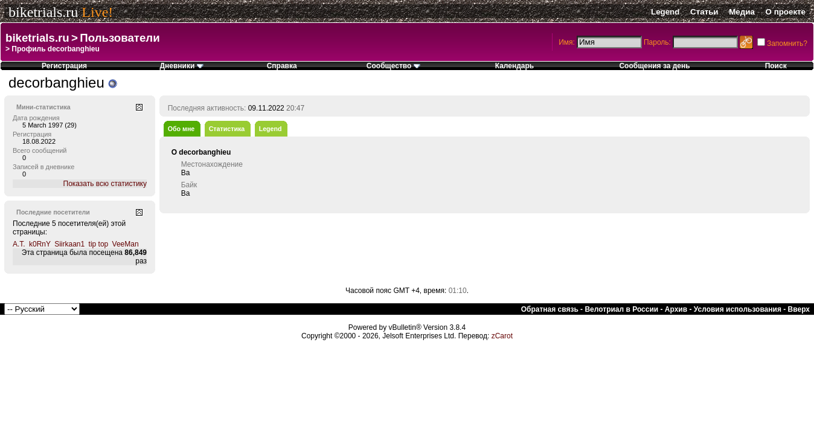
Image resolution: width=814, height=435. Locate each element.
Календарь (514, 66)
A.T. (19, 244)
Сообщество (393, 66)
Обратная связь (549, 309)
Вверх (799, 309)
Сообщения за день (654, 66)
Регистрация (64, 66)
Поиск (776, 66)
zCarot (502, 336)
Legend (665, 11)
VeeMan (125, 244)
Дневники (181, 66)
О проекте (786, 11)
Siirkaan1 (69, 244)
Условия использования (737, 309)
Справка (282, 66)
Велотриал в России (621, 309)
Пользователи (119, 37)
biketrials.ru (43, 12)
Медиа (742, 11)
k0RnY (40, 244)
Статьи (704, 11)
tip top (99, 244)
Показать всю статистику (105, 183)
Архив (676, 309)
